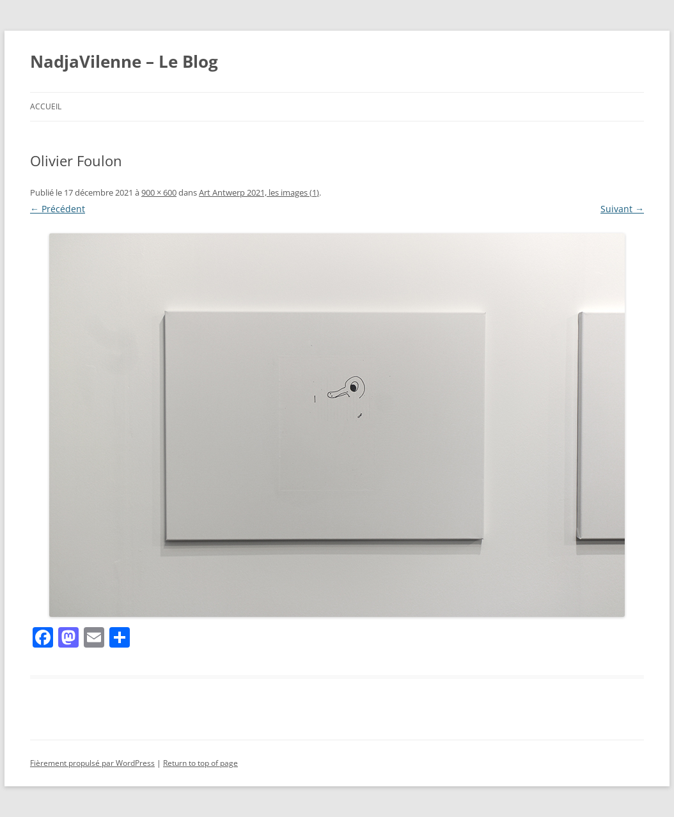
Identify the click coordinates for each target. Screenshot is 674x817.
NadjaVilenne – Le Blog (124, 61)
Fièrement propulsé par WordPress (92, 763)
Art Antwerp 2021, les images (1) (259, 192)
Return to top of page (200, 763)
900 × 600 (158, 192)
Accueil (45, 106)
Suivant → (622, 209)
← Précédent (57, 209)
